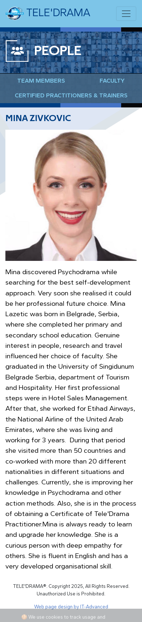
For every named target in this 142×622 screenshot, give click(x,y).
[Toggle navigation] (126, 13)
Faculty (112, 80)
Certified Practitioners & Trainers (71, 95)
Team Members (41, 80)
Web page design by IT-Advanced (71, 606)
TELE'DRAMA (48, 14)
